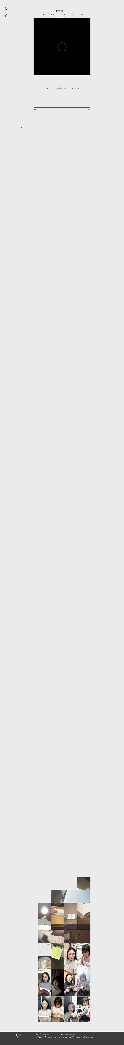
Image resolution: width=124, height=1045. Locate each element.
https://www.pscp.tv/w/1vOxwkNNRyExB (62, 86)
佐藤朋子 (62, 18)
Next (89, 109)
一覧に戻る (37, 4)
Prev (35, 109)
